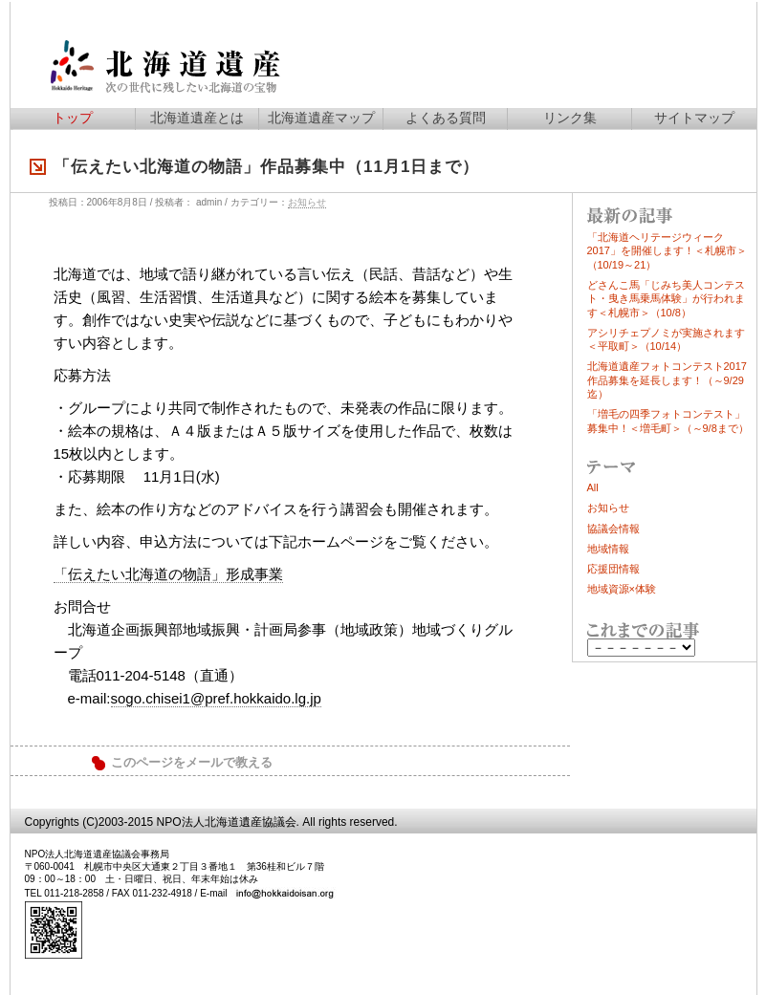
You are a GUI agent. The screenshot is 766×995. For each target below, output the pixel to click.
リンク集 (570, 117)
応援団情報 (613, 568)
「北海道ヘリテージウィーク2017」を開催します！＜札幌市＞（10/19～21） (667, 250)
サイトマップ (694, 117)
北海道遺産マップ (321, 117)
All (593, 487)
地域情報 (608, 548)
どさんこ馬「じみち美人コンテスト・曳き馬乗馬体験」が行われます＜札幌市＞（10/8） (666, 298)
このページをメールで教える (192, 762)
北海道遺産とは (197, 117)
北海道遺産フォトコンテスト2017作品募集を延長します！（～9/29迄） (667, 380)
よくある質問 (445, 117)
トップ (73, 117)
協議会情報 (613, 528)
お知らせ (307, 202)
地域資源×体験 (621, 589)
